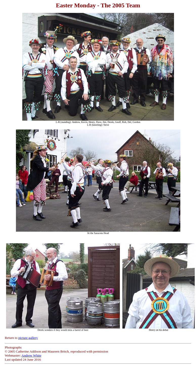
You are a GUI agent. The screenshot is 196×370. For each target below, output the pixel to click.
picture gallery (28, 338)
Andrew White (31, 355)
